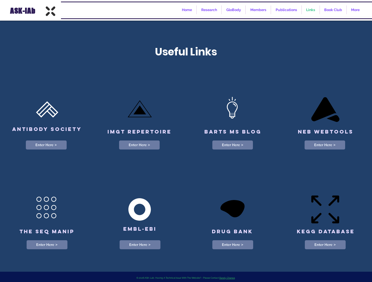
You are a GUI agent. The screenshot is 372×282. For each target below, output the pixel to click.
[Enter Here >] (46, 145)
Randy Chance (227, 278)
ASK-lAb (22, 10)
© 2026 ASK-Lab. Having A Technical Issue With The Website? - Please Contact (177, 278)
